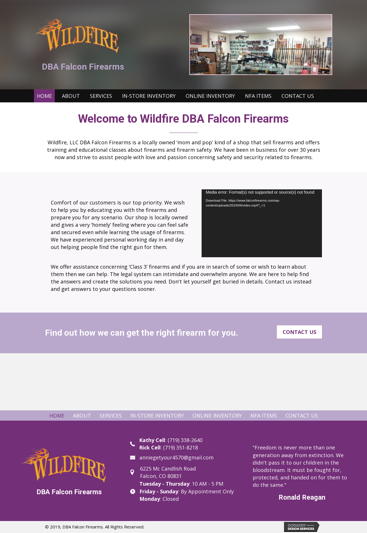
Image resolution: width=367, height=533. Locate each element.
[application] (262, 223)
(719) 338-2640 (185, 440)
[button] (299, 332)
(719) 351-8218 (180, 447)
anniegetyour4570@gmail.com (176, 457)
